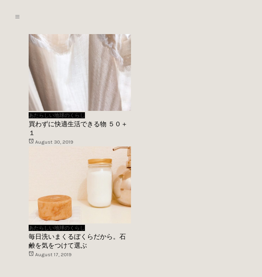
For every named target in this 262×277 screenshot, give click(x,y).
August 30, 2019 (51, 142)
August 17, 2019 (50, 254)
